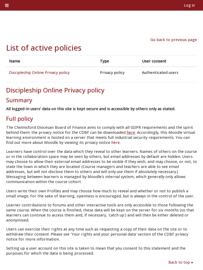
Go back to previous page (173, 39)
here (131, 132)
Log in (189, 5)
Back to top (181, 262)
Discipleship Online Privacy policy (39, 72)
